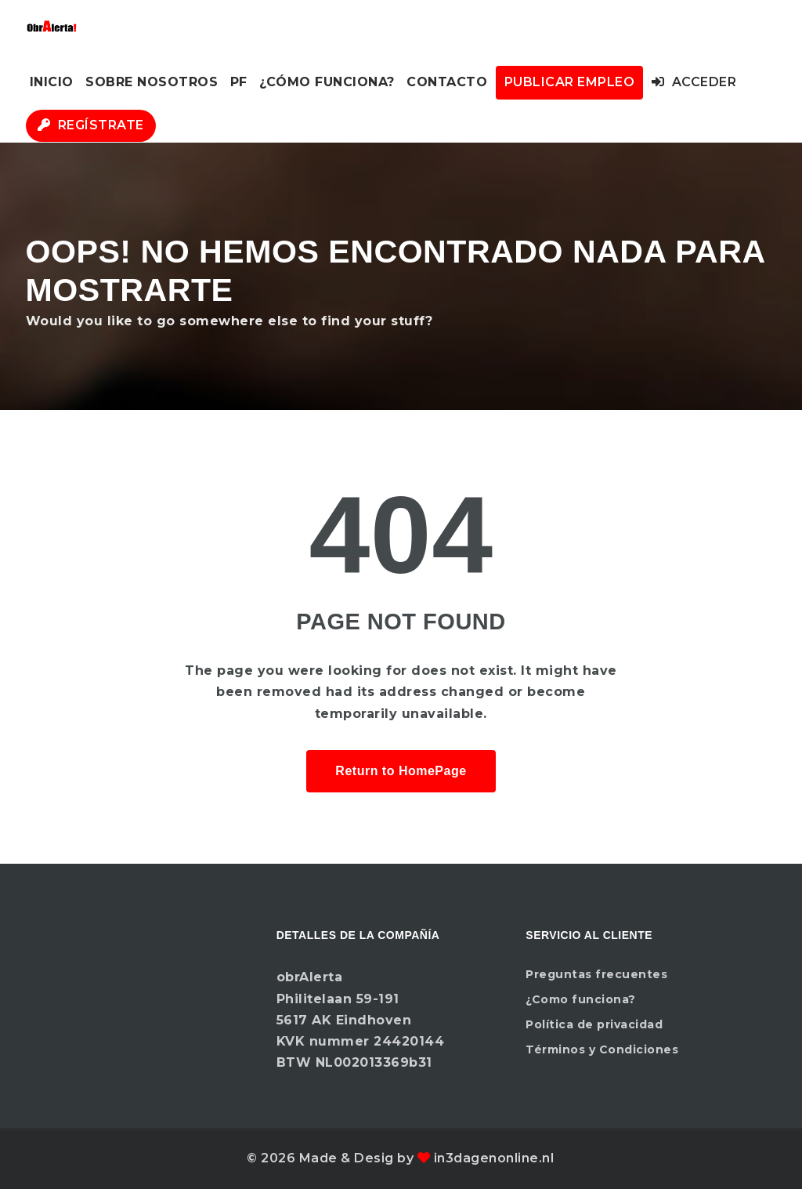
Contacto (446, 81)
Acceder (694, 81)
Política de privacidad (594, 1024)
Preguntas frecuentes (596, 974)
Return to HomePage (400, 771)
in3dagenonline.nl (494, 1158)
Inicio (52, 81)
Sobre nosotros (151, 81)
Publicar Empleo (569, 81)
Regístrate (91, 125)
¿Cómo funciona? (327, 81)
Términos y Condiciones (602, 1049)
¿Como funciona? (581, 999)
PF (238, 81)
